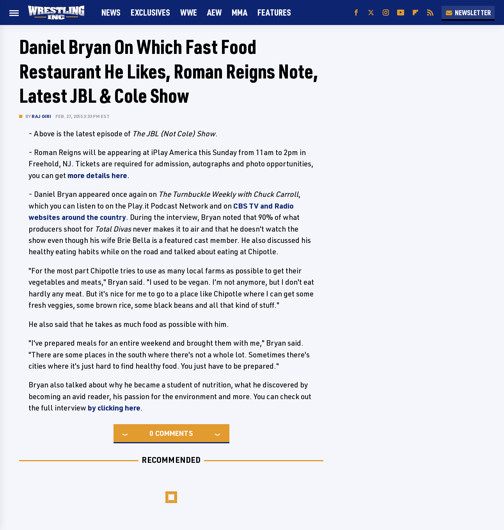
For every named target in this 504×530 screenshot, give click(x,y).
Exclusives (150, 12)
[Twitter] (370, 12)
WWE (188, 12)
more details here (97, 175)
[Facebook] (356, 12)
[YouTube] (400, 12)
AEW (214, 12)
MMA (239, 12)
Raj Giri (41, 116)
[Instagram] (385, 12)
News (111, 12)
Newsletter (468, 12)
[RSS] (430, 12)
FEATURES (274, 12)
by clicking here (114, 407)
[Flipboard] (415, 12)
